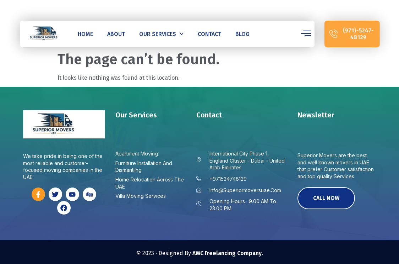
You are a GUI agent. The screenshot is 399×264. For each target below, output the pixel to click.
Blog (242, 34)
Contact (209, 34)
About (116, 34)
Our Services (161, 33)
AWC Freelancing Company (227, 253)
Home (85, 34)
